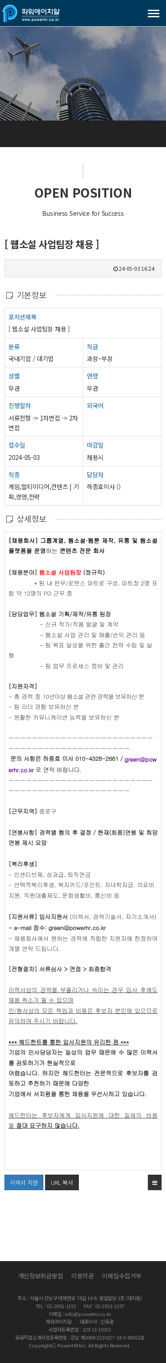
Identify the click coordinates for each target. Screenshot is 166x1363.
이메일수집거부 (121, 1275)
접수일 (16, 444)
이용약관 (82, 1275)
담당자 (95, 474)
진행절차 (19, 405)
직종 (13, 474)
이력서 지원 (21, 1180)
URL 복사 (62, 1182)
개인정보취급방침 (40, 1275)
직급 (92, 346)
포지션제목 (22, 316)
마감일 (95, 444)
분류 (13, 346)
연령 (92, 375)
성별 (13, 375)
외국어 (95, 405)
